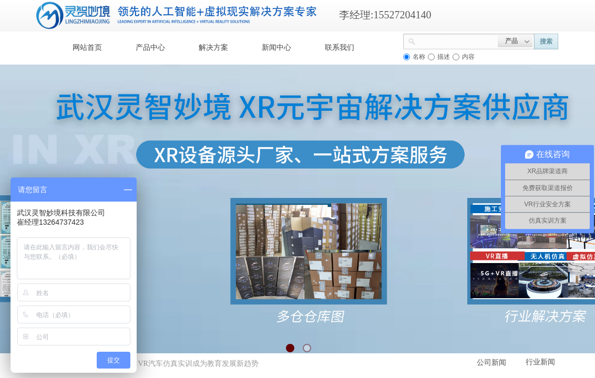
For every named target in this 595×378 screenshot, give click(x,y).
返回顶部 (548, 315)
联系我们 (339, 47)
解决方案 (213, 47)
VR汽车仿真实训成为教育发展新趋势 (198, 364)
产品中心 (150, 47)
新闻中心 (276, 47)
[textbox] (456, 40)
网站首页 (87, 47)
